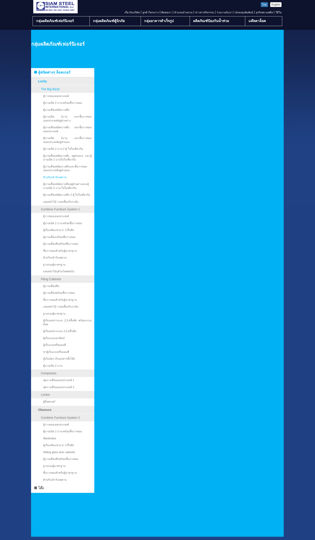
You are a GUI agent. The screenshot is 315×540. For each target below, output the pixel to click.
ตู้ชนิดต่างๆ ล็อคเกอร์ (52, 72)
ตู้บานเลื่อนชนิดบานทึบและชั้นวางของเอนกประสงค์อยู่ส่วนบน (65, 168)
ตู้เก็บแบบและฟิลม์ (54, 338)
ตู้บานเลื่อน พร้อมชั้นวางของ (59, 237)
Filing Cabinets (51, 279)
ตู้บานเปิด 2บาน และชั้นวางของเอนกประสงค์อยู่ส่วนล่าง (67, 118)
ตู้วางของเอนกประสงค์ (56, 96)
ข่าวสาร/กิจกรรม (204, 12)
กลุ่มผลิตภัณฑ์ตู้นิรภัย (109, 21)
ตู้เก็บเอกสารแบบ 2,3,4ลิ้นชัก (59, 331)
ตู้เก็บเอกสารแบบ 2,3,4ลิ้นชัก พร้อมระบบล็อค (67, 322)
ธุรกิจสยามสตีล (264, 12)
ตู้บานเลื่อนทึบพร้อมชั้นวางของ (60, 243)
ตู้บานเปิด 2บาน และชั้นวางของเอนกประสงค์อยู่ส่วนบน (67, 140)
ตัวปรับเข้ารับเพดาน (54, 177)
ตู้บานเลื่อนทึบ (51, 286)
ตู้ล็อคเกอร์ (49, 401)
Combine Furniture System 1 (60, 209)
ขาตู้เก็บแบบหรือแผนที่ (56, 352)
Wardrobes (49, 438)
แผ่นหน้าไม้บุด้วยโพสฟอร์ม (58, 271)
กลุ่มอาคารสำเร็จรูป (159, 21)
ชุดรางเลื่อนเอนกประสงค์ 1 (58, 380)
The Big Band (50, 89)
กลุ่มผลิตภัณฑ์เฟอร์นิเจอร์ (55, 21)
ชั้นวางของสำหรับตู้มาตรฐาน (60, 250)
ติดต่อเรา (166, 12)
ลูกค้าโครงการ (150, 12)
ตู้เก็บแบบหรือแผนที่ (54, 345)
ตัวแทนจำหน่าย (183, 12)
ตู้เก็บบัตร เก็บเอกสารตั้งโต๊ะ (59, 358)
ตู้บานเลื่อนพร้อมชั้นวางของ (59, 292)
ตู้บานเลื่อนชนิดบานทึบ (56, 109)
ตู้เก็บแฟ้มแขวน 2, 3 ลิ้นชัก (58, 230)
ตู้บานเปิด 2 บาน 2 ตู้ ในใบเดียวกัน (63, 148)
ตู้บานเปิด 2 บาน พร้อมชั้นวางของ (62, 102)
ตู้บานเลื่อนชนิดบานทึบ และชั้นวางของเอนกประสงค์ (67, 129)
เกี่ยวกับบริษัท (132, 12)
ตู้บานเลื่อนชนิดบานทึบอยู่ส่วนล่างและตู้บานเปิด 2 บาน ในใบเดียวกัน (66, 186)
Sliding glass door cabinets (59, 452)
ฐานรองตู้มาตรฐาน (54, 264)
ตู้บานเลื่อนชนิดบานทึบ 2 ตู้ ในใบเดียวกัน (66, 194)
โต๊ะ (39, 488)
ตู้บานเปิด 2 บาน (52, 365)
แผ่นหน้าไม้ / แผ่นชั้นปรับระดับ (61, 201)
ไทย (264, 4)
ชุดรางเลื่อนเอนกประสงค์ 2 (58, 387)
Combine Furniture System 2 (60, 417)
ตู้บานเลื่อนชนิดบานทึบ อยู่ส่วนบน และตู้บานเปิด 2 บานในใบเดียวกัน (67, 157)
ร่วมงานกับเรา (225, 12)
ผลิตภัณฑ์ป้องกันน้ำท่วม (211, 21)
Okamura (44, 410)
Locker (45, 394)
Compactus (48, 373)
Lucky (42, 81)
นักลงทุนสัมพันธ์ (244, 12)
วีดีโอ (278, 12)
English (275, 4)
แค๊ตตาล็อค (257, 21)
